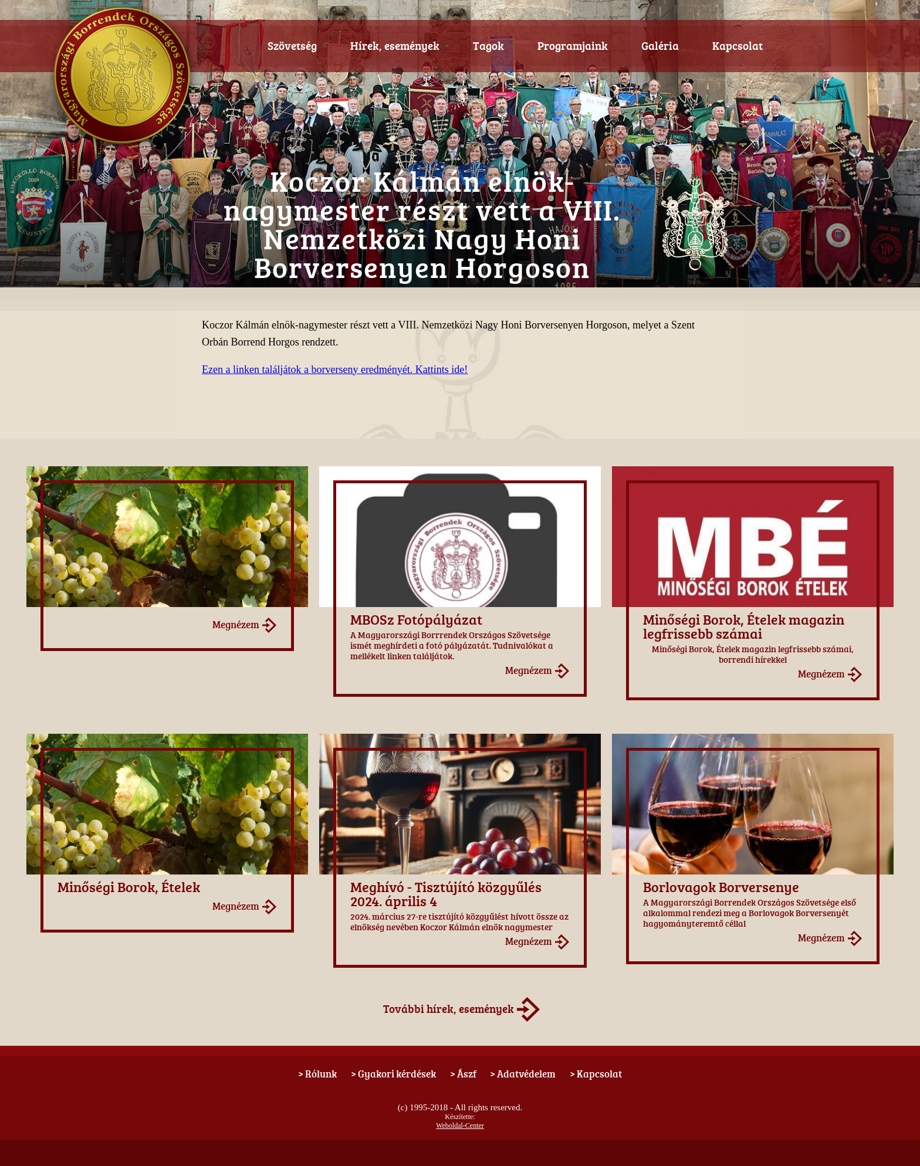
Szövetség (297, 45)
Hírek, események (399, 45)
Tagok (493, 45)
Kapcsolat (737, 45)
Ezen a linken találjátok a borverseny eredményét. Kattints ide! (335, 369)
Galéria (660, 45)
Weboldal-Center (460, 1125)
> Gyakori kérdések (393, 1073)
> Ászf (463, 1073)
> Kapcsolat (596, 1073)
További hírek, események (448, 1008)
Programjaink (572, 45)
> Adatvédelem (523, 1073)
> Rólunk (317, 1073)
